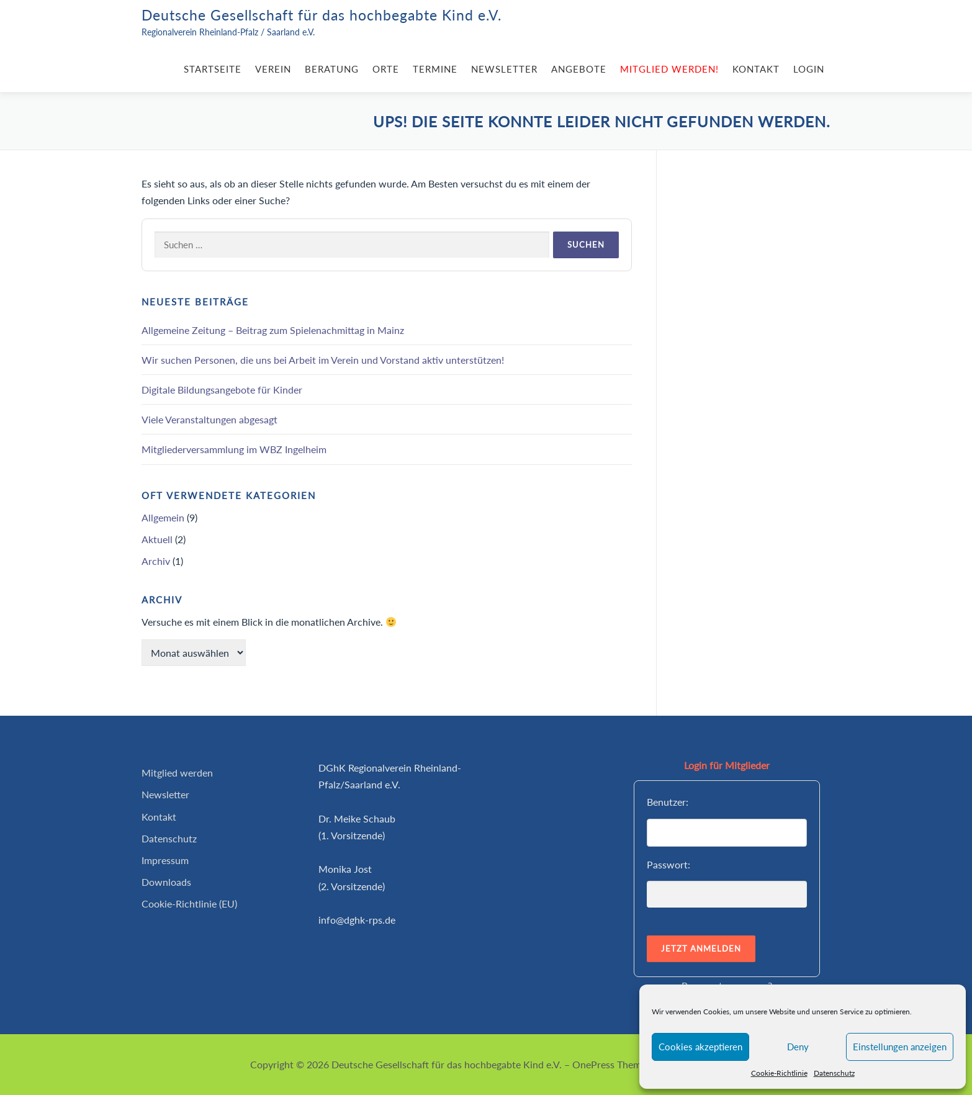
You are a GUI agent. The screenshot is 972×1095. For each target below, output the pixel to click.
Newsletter (504, 68)
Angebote (578, 68)
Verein (273, 68)
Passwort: (668, 864)
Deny (798, 1046)
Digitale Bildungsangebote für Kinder (222, 389)
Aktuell (157, 539)
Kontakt (756, 68)
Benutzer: (667, 802)
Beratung (332, 68)
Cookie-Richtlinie (779, 1073)
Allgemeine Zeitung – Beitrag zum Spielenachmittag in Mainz (273, 330)
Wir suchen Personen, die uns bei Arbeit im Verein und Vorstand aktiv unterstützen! (323, 360)
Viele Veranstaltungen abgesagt (209, 419)
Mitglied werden (177, 772)
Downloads (166, 882)
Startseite (212, 68)
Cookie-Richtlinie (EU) (189, 903)
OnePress (593, 1064)
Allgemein (163, 517)
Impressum (165, 860)
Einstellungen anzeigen (900, 1046)
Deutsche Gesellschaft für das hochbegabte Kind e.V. (322, 15)
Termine (435, 68)
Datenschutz (834, 1073)
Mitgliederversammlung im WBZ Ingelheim (234, 449)
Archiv (156, 561)
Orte (385, 68)
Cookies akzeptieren (700, 1046)
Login (808, 68)
